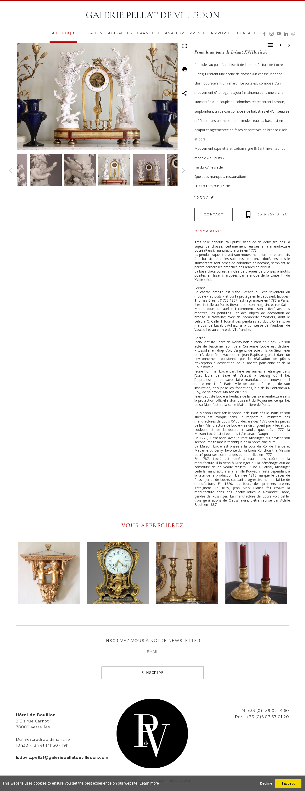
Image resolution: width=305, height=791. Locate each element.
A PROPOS (221, 33)
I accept (288, 783)
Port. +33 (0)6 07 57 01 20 (262, 717)
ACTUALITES (120, 33)
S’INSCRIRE (153, 673)
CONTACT (246, 33)
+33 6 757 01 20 (267, 214)
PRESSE (197, 33)
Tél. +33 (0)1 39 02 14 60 (264, 710)
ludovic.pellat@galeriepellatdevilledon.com (62, 757)
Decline (266, 783)
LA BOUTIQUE (63, 33)
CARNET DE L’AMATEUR (160, 33)
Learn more (149, 783)
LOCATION (92, 33)
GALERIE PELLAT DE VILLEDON (152, 15)
